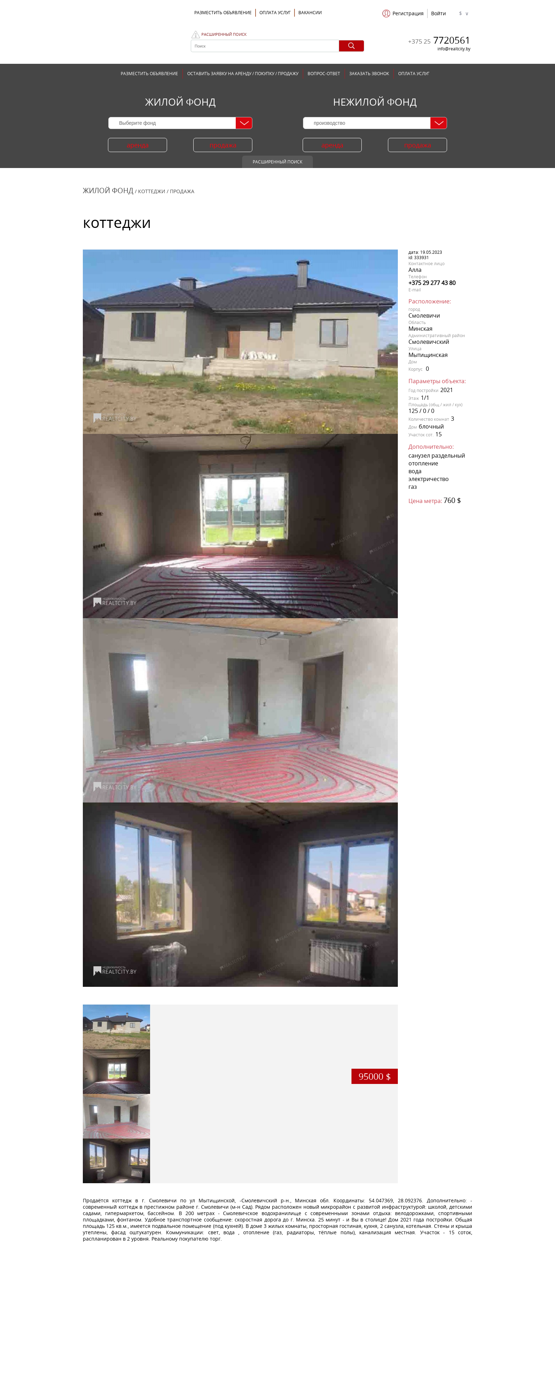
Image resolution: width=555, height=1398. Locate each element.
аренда (138, 145)
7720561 (439, 40)
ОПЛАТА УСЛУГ (275, 12)
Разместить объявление (223, 12)
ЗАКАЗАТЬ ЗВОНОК (369, 73)
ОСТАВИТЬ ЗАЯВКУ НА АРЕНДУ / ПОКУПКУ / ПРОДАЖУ (242, 73)
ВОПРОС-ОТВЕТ (324, 73)
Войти (438, 13)
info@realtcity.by (453, 48)
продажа (223, 145)
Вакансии (310, 12)
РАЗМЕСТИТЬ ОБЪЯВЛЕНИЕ (149, 73)
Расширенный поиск (224, 34)
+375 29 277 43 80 (432, 282)
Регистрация (408, 13)
